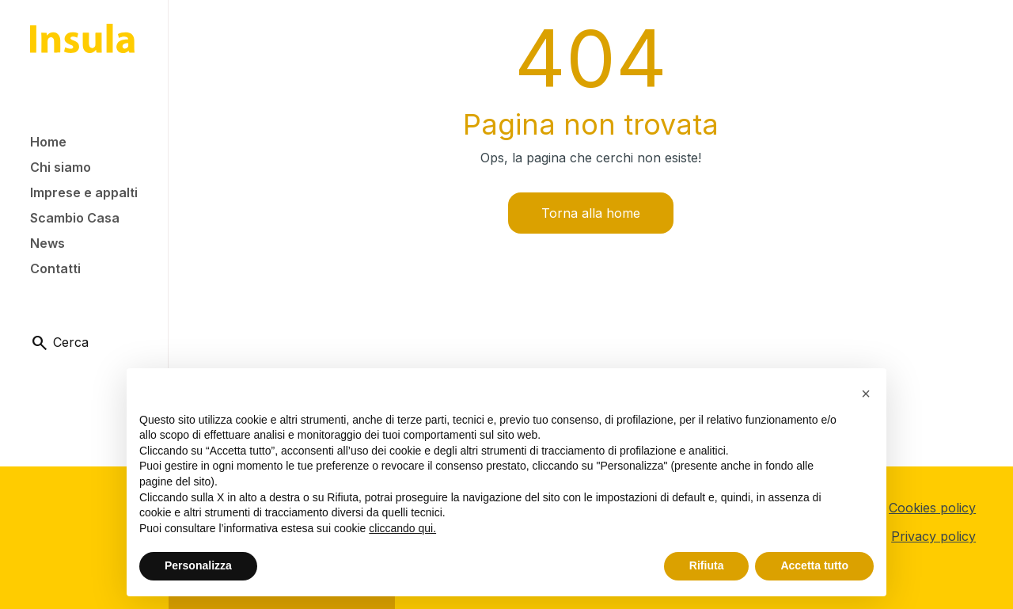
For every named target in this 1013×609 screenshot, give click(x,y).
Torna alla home (590, 213)
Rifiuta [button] (706, 565)
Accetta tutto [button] (814, 565)
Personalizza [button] (198, 565)
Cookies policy (932, 508)
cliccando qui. (402, 528)
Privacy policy (933, 536)
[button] (865, 393)
